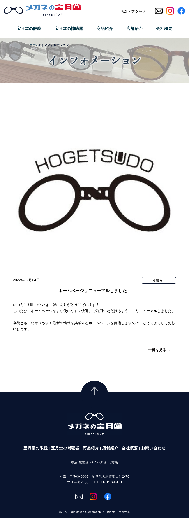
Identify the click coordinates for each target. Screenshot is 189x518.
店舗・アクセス (133, 12)
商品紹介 (105, 28)
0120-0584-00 (108, 482)
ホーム (34, 45)
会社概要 (164, 28)
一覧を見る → (159, 350)
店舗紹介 (134, 28)
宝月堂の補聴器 (69, 28)
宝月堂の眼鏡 (29, 28)
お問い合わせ (153, 448)
